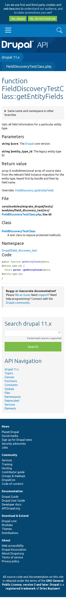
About (6, 541)
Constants (11, 385)
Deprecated (12, 401)
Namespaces (13, 397)
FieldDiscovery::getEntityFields (34, 190)
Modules (7, 525)
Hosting (7, 469)
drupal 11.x (11, 57)
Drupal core (9, 522)
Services (10, 405)
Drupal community (18, 303)
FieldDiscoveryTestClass (18, 231)
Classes (9, 378)
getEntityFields (32, 270)
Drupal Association (14, 550)
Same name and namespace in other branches (29, 112)
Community (9, 455)
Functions (11, 381)
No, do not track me (42, 18)
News (5, 427)
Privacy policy (10, 562)
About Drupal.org (13, 554)
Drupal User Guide (13, 501)
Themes (7, 529)
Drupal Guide (10, 497)
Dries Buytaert (50, 589)
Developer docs (11, 505)
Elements (10, 409)
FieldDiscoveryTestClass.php (28, 66)
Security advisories (14, 444)
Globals (9, 389)
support (43, 295)
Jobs (5, 448)
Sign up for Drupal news (17, 440)
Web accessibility (13, 546)
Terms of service (12, 558)
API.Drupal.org (11, 509)
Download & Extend (15, 516)
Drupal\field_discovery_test (19, 250)
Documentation (12, 492)
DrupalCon (8, 480)
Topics (9, 374)
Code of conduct (12, 484)
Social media (10, 436)
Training (7, 465)
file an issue (22, 295)
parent (17, 270)
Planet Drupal (10, 432)
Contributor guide (13, 473)
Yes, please (18, 18)
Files (7, 393)
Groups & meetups (13, 476)
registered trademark (21, 589)
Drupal (29, 143)
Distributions (10, 533)
